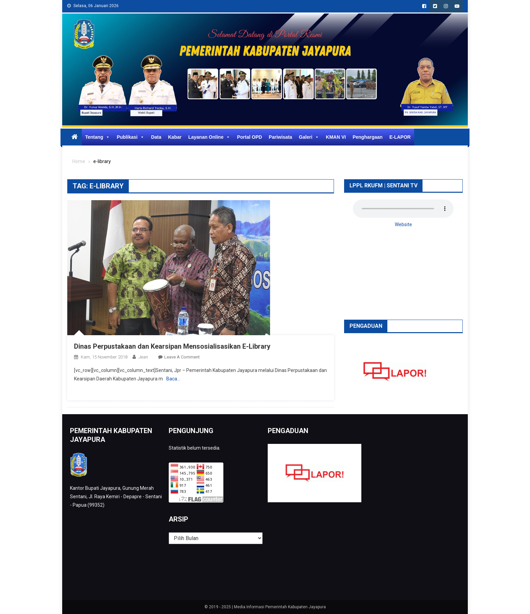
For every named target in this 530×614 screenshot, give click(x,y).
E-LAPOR (400, 137)
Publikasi (130, 137)
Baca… (173, 378)
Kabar (175, 137)
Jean (143, 356)
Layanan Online (209, 137)
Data (156, 137)
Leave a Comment (182, 356)
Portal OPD (249, 137)
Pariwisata (280, 137)
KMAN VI (336, 137)
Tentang (97, 137)
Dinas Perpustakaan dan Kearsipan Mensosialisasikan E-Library (172, 346)
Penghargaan (368, 137)
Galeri (309, 137)
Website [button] (403, 224)
